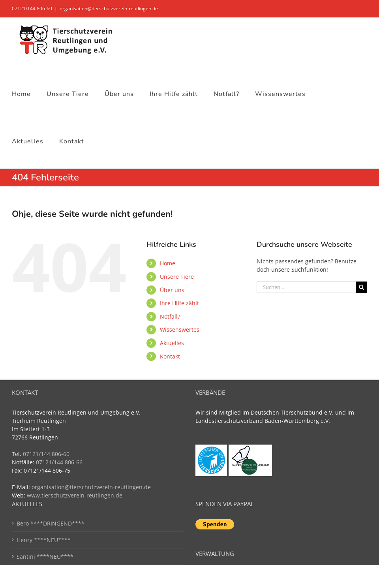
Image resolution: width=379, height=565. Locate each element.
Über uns (172, 290)
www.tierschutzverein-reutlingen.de (74, 495)
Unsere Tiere (177, 276)
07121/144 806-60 (32, 8)
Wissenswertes (179, 329)
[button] (17, 547)
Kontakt (170, 356)
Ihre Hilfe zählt (179, 303)
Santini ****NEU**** (45, 556)
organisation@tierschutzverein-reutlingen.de (109, 8)
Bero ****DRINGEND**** (50, 523)
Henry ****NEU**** (44, 540)
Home (167, 263)
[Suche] (361, 287)
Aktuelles (172, 343)
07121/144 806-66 (59, 462)
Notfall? (170, 316)
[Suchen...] (306, 287)
